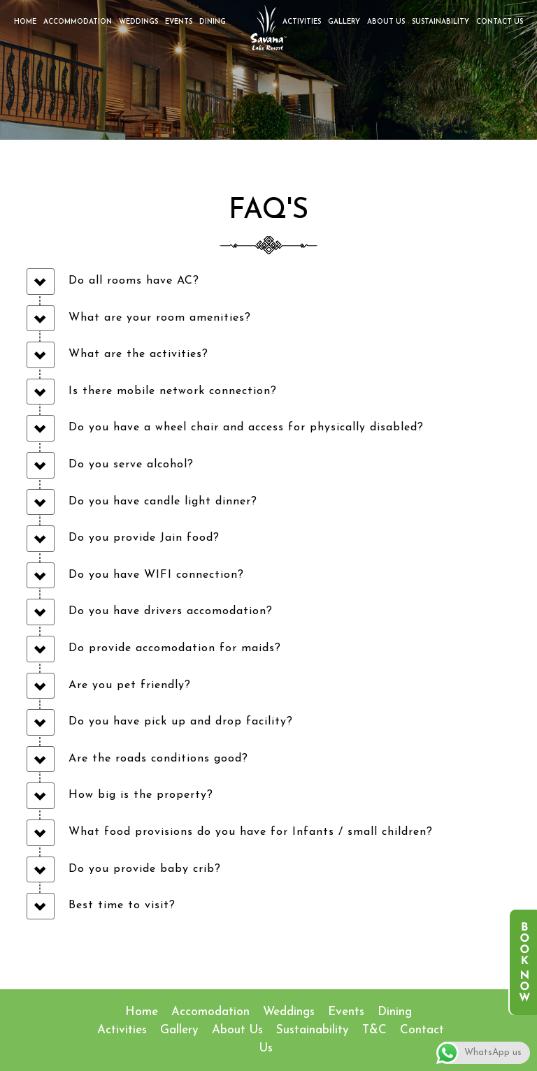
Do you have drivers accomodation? (171, 611)
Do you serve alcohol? (131, 464)
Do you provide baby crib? (145, 869)
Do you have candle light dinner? (163, 501)
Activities (301, 22)
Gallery (344, 22)
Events (178, 22)
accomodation (210, 1012)
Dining (212, 22)
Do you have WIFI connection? (156, 575)
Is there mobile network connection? (173, 391)
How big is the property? (141, 795)
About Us (386, 22)
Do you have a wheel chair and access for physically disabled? (246, 427)
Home (25, 22)
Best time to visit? (122, 905)
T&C (374, 1030)
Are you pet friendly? (130, 685)
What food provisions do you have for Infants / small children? (251, 832)
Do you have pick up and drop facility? (181, 721)
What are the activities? (138, 354)
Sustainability (440, 22)
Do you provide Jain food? (144, 538)
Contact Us (499, 22)
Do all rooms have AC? (134, 280)
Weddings (138, 22)
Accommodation (77, 22)
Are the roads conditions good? (158, 758)
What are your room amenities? (160, 317)
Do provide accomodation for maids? (175, 648)
